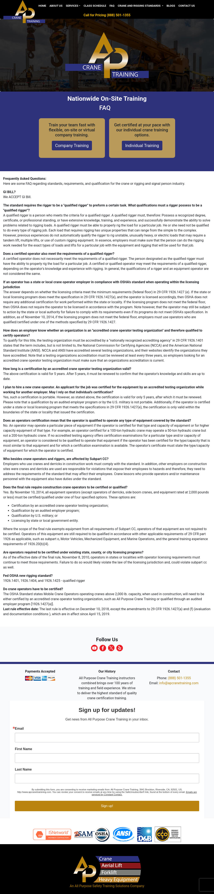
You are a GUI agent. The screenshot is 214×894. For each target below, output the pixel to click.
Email (19, 728)
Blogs (171, 5)
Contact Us (186, 5)
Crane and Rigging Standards (139, 5)
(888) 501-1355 (179, 678)
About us (56, 5)
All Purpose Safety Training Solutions (102, 886)
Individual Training (142, 145)
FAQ (112, 5)
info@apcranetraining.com (179, 683)
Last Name (23, 769)
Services (72, 5)
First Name (23, 749)
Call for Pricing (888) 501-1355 (107, 15)
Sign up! (107, 806)
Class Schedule (95, 5)
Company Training (72, 145)
